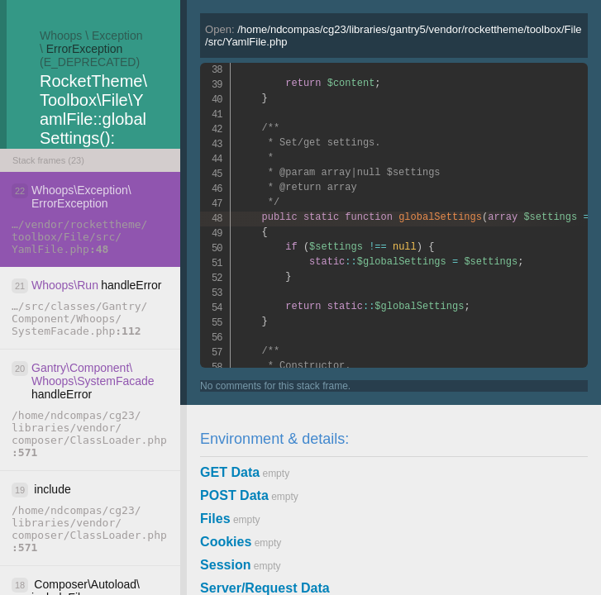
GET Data (230, 472)
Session (225, 565)
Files (215, 519)
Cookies (225, 542)
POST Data (234, 495)
